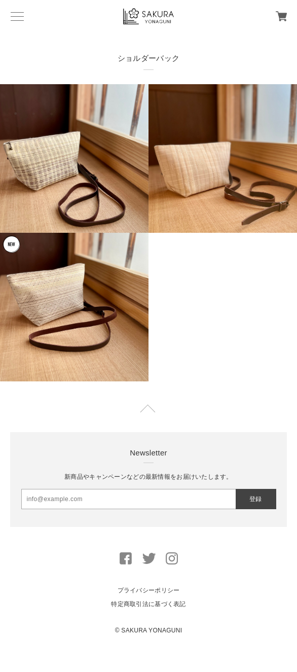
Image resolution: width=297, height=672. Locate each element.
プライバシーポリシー (149, 590)
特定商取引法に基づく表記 (148, 604)
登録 (255, 499)
